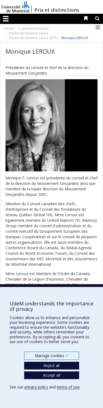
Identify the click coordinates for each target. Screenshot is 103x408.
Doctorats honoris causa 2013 (33, 37)
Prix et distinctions (56, 9)
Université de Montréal (15, 6)
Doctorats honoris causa (28, 33)
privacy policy (36, 387)
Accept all (51, 375)
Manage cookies (51, 355)
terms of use (68, 387)
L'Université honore (33, 28)
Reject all (51, 365)
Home (8, 28)
